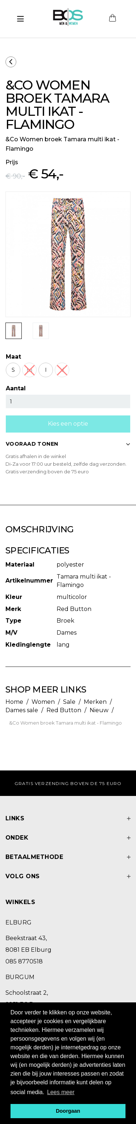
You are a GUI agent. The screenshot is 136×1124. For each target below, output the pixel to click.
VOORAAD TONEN (68, 444)
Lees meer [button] (61, 1092)
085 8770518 (24, 961)
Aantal (16, 388)
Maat (13, 356)
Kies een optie (68, 423)
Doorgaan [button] (68, 1111)
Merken (95, 701)
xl (62, 370)
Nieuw (99, 710)
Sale (69, 701)
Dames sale (21, 710)
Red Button (63, 710)
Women (43, 701)
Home (14, 701)
